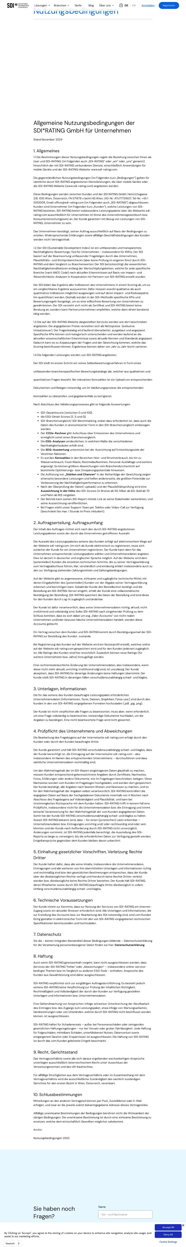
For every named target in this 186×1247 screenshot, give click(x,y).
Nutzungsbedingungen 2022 (51, 1138)
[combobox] (13, 1243)
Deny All (168, 1234)
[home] (18, 5)
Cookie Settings (168, 1241)
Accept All (168, 1227)
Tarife (78, 5)
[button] (42, 5)
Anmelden (148, 5)
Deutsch (10, 1243)
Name (102, 1207)
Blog (91, 5)
